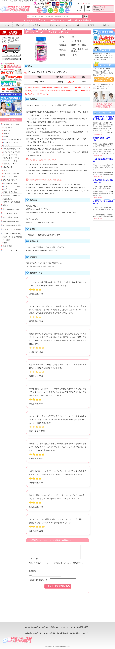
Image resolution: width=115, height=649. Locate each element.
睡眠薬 (5, 205)
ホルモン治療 (12, 233)
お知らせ (45, 633)
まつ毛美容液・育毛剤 (12, 225)
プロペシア (12, 152)
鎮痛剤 (11, 221)
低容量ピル (8, 199)
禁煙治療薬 (11, 209)
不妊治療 (7, 240)
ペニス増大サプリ (12, 139)
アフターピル (12, 202)
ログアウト (86, 633)
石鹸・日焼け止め (10, 192)
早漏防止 (7, 136)
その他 (6, 145)
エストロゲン (13, 237)
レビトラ (7, 131)
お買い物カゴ (29, 633)
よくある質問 (89, 25)
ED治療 (11, 124)
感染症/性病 (7, 167)
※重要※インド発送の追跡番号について (103, 202)
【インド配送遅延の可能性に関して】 (103, 160)
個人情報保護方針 (75, 633)
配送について (55, 25)
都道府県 (46, 574)
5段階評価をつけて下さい (52, 582)
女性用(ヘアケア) (10, 164)
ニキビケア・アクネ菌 (12, 186)
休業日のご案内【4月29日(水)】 (102, 139)
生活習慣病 (7, 246)
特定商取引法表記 (62, 633)
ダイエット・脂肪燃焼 (12, 229)
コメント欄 (57, 561)
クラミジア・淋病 (10, 176)
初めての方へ (21, 25)
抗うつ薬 (10, 217)
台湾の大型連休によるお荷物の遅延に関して (103, 181)
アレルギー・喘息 (10, 213)
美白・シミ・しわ (10, 189)
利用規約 (52, 633)
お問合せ (106, 25)
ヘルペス (7, 170)
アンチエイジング (10, 180)
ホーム (6, 25)
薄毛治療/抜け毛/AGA (11, 149)
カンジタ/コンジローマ (12, 173)
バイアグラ (8, 128)
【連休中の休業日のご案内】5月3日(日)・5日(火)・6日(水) (103, 118)
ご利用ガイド (38, 25)
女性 (11, 142)
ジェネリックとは (72, 25)
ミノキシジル (10, 155)
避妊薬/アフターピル (11, 195)
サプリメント (10, 161)
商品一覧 (38, 633)
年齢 (45, 578)
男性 (5, 243)
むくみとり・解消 (10, 183)
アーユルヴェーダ (10, 250)
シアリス (7, 133)
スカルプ (11, 158)
